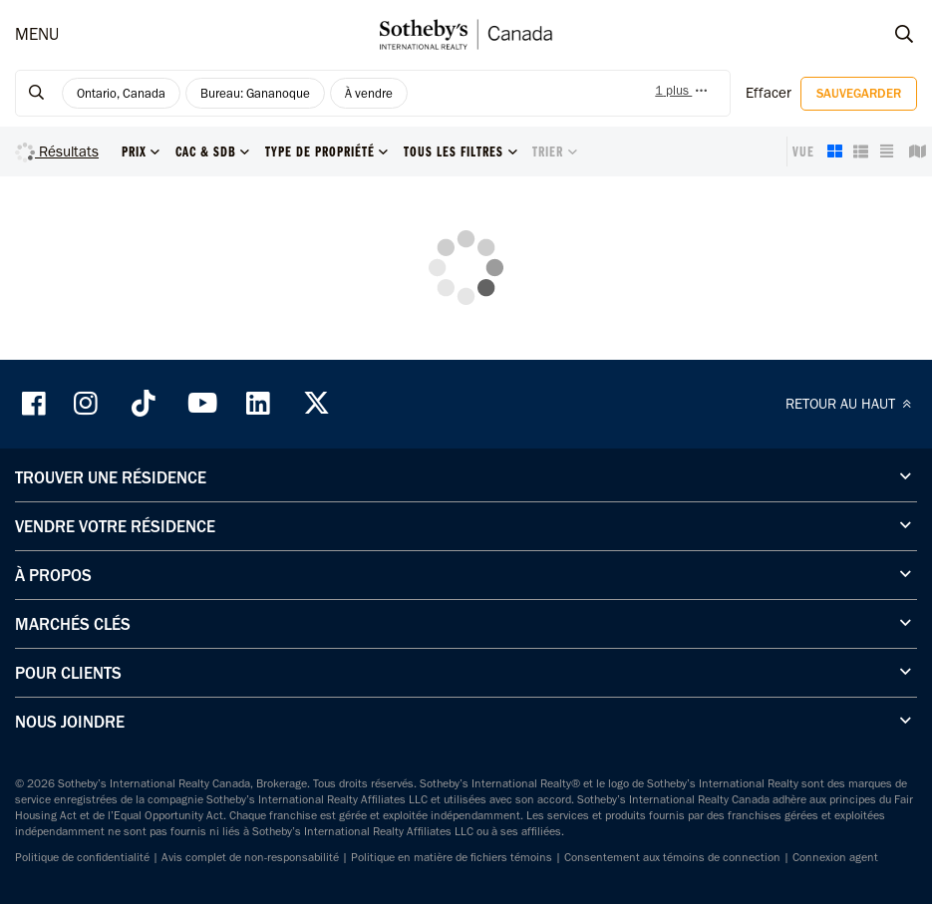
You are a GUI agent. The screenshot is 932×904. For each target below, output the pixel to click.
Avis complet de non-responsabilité (250, 857)
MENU (37, 34)
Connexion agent (835, 857)
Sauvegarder (858, 93)
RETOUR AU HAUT (851, 404)
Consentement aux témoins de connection (672, 857)
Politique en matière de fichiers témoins (451, 857)
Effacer (768, 93)
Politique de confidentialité (82, 857)
